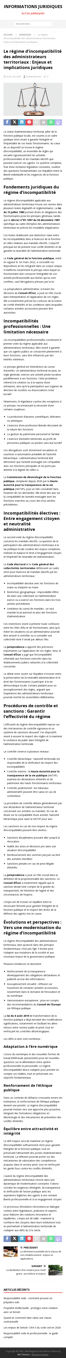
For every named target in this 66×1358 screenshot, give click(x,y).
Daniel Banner (34, 76)
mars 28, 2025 (14, 76)
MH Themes (23, 1354)
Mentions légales (40, 1354)
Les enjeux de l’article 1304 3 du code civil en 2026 (32, 1327)
